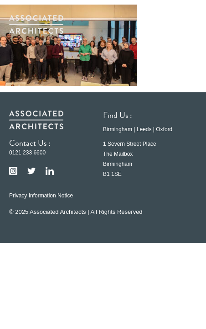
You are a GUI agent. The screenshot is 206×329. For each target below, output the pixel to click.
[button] (183, 24)
